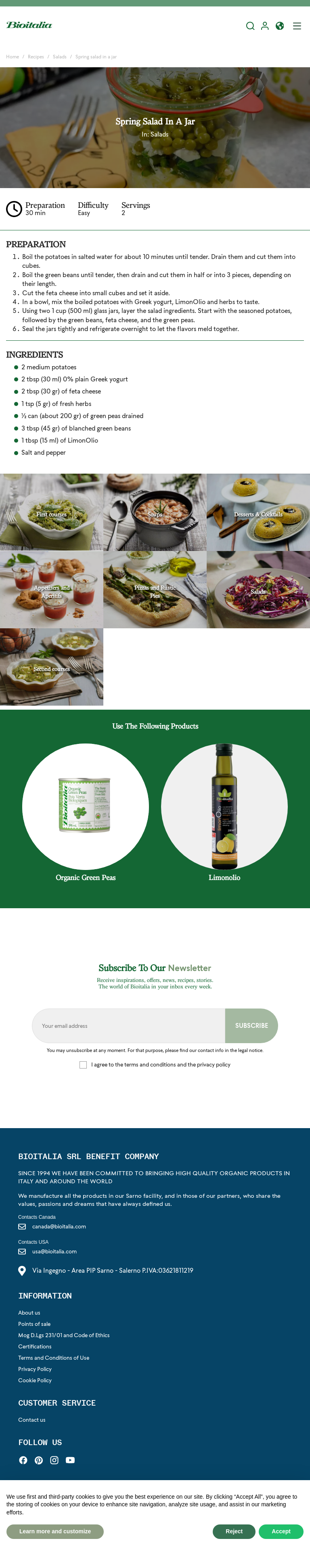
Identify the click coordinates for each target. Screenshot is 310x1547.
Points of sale (34, 1324)
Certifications (35, 1346)
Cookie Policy (35, 1380)
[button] (279, 26)
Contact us (32, 1420)
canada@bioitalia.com (52, 1226)
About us (29, 1312)
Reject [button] (234, 1531)
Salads (159, 134)
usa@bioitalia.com (47, 1251)
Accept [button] (281, 1531)
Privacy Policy (35, 1369)
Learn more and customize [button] (55, 1531)
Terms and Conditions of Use (53, 1357)
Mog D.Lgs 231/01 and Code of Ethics (64, 1335)
